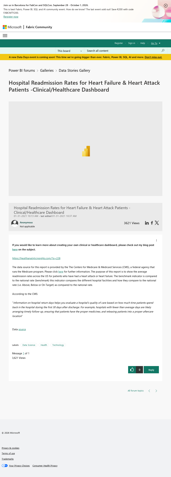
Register (119, 42)
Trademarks (8, 458)
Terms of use (8, 453)
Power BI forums (22, 70)
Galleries (47, 70)
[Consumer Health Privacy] (45, 465)
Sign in (131, 42)
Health (44, 345)
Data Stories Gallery (74, 70)
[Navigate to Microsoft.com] (12, 27)
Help (142, 42)
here (15, 249)
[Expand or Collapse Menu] (5, 35)
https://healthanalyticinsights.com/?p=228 (36, 258)
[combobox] (126, 50)
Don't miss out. (153, 57)
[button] (156, 240)
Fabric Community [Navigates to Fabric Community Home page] (39, 27)
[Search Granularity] (70, 50)
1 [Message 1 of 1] (23, 353)
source (22, 329)
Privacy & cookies (10, 447)
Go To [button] (154, 43)
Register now (10, 16)
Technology (58, 345)
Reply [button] (151, 369)
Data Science (28, 345)
